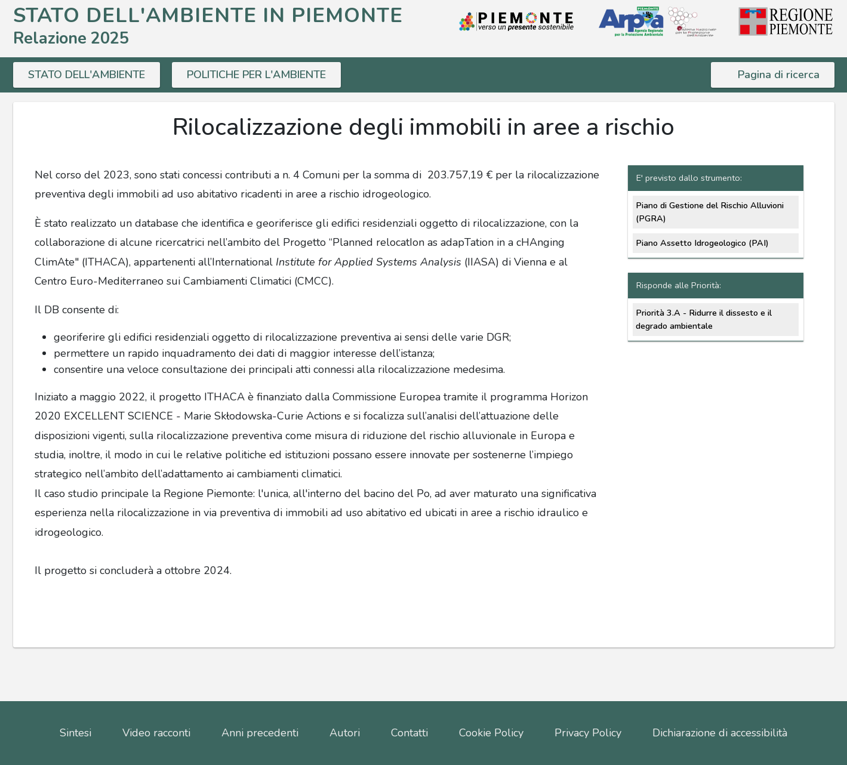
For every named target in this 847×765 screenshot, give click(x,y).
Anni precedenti (259, 733)
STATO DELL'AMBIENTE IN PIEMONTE (208, 15)
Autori (344, 733)
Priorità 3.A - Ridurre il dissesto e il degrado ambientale (704, 319)
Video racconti (156, 733)
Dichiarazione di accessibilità (719, 733)
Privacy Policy (588, 733)
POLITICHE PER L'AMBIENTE (256, 74)
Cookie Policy (491, 733)
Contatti (409, 733)
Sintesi (75, 733)
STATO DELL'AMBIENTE (86, 74)
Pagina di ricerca (779, 74)
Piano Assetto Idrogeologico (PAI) (702, 243)
